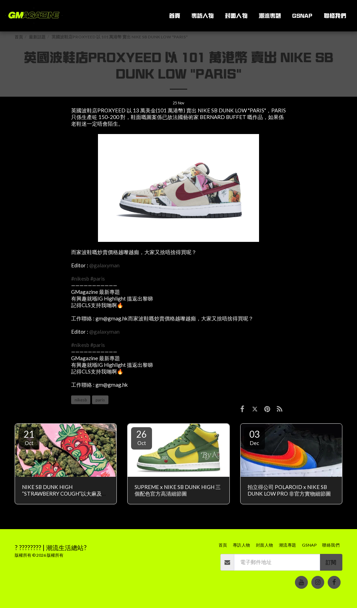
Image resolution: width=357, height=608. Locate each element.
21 (28, 437)
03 (254, 437)
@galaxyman (104, 265)
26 (141, 437)
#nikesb (80, 278)
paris (100, 399)
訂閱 (331, 562)
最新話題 (37, 36)
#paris (97, 278)
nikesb (81, 399)
